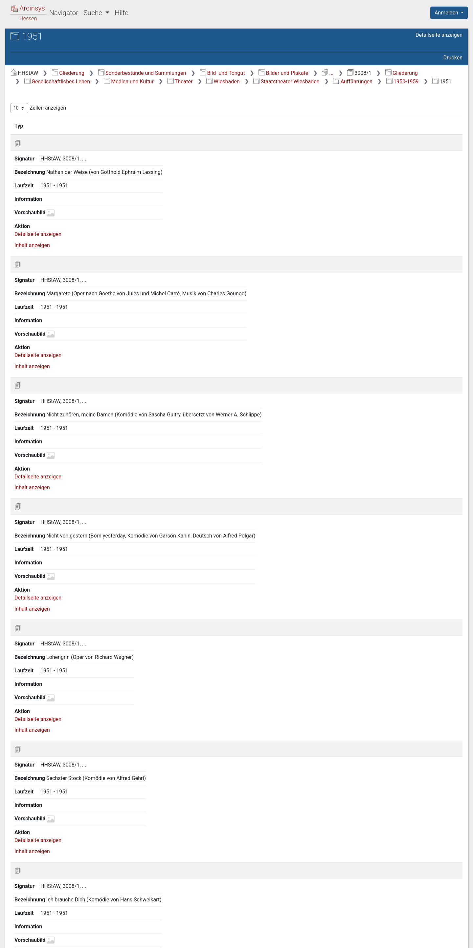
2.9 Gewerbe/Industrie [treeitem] (54, 860)
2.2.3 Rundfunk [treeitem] (52, 148)
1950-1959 (290, 90)
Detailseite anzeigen (439, 35)
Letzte (451, 580)
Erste (337, 580)
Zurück (359, 580)
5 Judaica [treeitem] (34, 893)
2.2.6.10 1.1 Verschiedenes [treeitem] (66, 280)
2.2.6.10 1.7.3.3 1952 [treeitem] (82, 463)
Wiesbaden (423, 81)
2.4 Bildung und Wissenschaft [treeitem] (63, 804)
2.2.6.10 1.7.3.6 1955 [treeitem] (82, 511)
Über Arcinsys (303, 939)
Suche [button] (93, 13)
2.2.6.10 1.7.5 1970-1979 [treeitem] (74, 607)
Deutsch (39, 934)
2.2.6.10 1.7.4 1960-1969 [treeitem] (74, 591)
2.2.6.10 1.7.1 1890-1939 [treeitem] (74, 383)
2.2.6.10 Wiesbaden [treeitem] (63, 253)
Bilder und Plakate (400, 73)
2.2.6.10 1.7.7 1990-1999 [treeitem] (74, 639)
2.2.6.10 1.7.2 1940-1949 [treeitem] (74, 399)
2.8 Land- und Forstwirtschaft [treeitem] (62, 852)
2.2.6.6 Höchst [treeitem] (57, 220)
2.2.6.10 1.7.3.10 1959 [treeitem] (83, 575)
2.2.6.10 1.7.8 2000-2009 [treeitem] (74, 655)
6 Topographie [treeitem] (39, 901)
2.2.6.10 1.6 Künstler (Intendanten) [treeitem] (76, 352)
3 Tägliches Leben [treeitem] (43, 877)
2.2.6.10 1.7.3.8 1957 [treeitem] (82, 543)
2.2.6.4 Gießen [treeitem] (57, 204)
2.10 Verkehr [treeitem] (43, 869)
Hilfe (121, 13)
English (15, 934)
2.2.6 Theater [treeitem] (50, 172)
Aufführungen (240, 90)
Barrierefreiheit (403, 939)
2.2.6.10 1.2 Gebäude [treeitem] (77, 293)
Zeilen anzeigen (154, 117)
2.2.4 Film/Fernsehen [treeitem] (59, 156)
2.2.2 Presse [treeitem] (49, 140)
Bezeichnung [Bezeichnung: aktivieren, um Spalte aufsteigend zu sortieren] (214, 134)
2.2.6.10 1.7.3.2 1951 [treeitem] (82, 447)
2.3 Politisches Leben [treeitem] (53, 796)
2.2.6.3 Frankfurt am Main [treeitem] (70, 196)
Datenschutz (352, 939)
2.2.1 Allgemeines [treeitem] (55, 132)
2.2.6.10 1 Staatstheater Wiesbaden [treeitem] (74, 264)
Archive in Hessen (36, 37)
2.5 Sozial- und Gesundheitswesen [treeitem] (68, 812)
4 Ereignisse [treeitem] (36, 885)
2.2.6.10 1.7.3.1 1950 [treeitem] (82, 431)
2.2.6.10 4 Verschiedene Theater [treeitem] (74, 719)
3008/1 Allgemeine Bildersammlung (70, 58)
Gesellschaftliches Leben (258, 81)
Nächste (426, 580)
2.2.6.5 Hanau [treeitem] (56, 213)
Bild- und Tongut (338, 73)
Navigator (63, 13)
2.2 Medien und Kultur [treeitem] (54, 124)
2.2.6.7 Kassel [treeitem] (57, 229)
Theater (380, 81)
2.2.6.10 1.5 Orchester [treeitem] (78, 341)
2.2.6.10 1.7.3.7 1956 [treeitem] (82, 527)
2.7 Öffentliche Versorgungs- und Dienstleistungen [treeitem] (66, 839)
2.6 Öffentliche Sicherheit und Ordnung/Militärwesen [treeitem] (63, 823)
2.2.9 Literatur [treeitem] (50, 764)
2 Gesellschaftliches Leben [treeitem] (54, 92)
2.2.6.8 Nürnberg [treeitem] (60, 237)
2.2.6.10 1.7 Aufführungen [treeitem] (66, 368)
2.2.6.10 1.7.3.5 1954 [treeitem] (82, 495)
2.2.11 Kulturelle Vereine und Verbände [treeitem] (67, 783)
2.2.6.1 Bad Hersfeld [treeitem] (64, 180)
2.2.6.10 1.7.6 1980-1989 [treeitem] (74, 623)
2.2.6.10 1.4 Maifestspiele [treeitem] (66, 328)
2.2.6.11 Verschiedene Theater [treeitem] (66, 735)
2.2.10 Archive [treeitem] (51, 772)
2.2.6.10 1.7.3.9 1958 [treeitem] (82, 559)
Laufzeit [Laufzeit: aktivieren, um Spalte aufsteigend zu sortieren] (316, 134)
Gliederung (184, 73)
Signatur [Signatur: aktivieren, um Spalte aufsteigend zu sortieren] (165, 134)
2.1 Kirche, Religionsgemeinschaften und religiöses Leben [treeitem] (59, 107)
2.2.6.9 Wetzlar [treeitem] (57, 245)
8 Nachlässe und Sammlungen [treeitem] (58, 917)
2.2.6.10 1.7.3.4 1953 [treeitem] (82, 479)
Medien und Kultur (329, 81)
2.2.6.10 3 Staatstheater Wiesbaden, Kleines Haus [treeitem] (74, 703)
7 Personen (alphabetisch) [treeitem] (53, 909)
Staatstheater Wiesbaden (174, 90)
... (444, 73)
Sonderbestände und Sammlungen (258, 73)
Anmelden (447, 13)
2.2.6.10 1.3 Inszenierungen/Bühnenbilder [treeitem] (78, 308)
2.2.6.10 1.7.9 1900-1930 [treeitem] (74, 671)
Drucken (452, 57)
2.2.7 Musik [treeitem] (48, 748)
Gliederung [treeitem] (28, 76)
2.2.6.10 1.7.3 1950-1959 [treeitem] (74, 416)
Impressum (451, 939)
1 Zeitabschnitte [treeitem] (41, 84)
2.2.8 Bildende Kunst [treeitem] (58, 756)
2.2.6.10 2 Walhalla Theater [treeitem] (68, 687)
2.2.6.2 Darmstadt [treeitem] (61, 188)
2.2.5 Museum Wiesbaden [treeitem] (65, 164)
